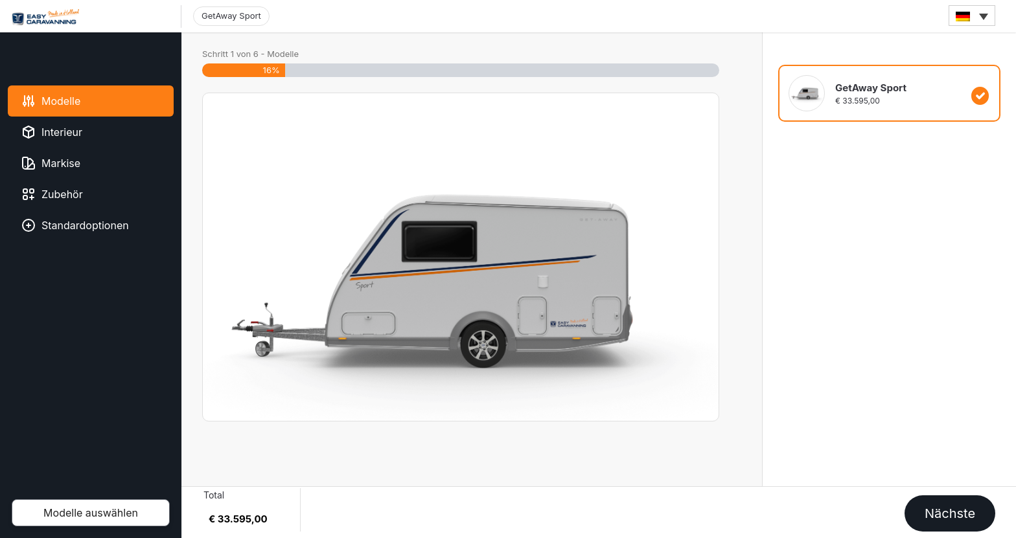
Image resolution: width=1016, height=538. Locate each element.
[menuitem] (972, 15)
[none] (972, 15)
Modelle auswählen (90, 512)
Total (213, 494)
